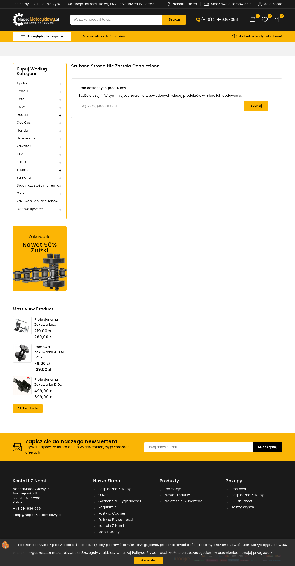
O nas (102, 495)
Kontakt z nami (29, 481)
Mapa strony (108, 532)
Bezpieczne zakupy (114, 489)
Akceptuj (148, 560)
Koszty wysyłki (242, 507)
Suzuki (22, 162)
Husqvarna (26, 138)
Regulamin (106, 507)
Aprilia (22, 83)
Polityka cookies (111, 513)
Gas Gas (24, 122)
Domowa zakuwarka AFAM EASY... (49, 352)
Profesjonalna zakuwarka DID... (48, 382)
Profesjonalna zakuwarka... (46, 322)
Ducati (22, 115)
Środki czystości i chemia (38, 185)
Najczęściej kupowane (183, 501)
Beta (20, 99)
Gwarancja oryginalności (119, 501)
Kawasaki (24, 146)
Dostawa (238, 489)
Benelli (22, 91)
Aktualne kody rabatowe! (261, 36)
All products (27, 408)
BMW (21, 107)
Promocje (172, 489)
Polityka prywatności (115, 519)
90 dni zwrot (241, 501)
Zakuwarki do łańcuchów (104, 36)
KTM (20, 154)
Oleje (21, 193)
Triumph (24, 170)
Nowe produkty (177, 495)
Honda (22, 130)
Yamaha (24, 177)
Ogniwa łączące (30, 209)
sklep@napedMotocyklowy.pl (37, 515)
